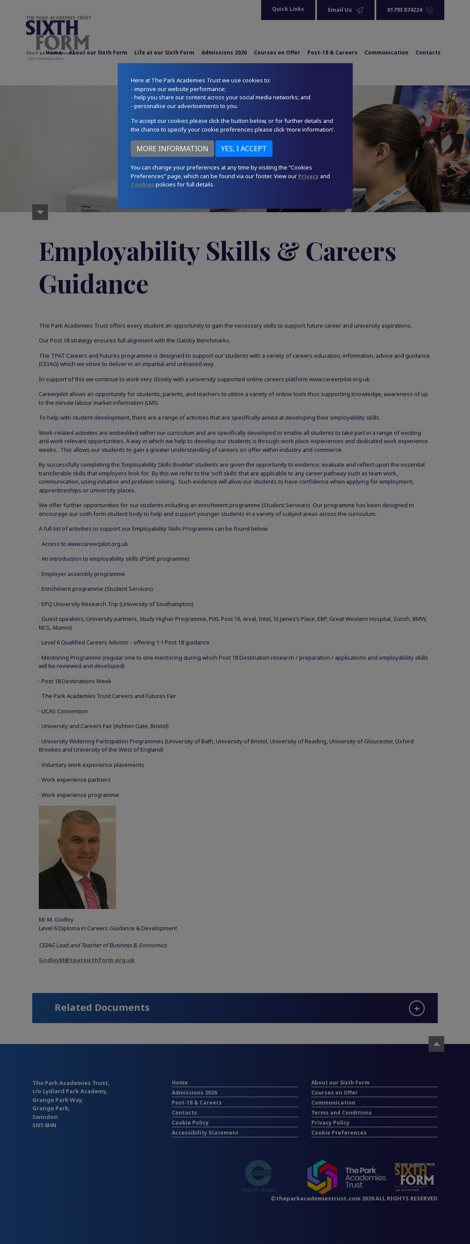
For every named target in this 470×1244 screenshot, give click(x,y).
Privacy (308, 176)
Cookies (142, 184)
